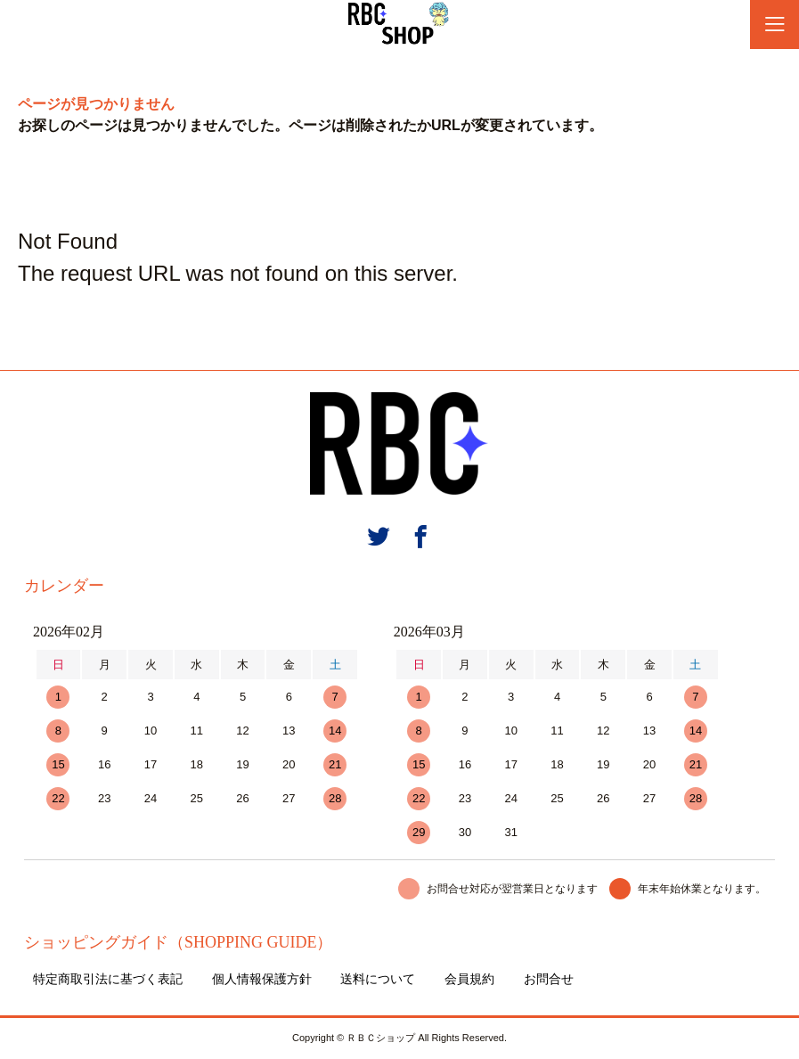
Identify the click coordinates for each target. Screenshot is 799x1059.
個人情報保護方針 (262, 979)
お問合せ (549, 979)
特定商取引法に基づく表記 (108, 979)
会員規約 (469, 979)
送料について (377, 979)
